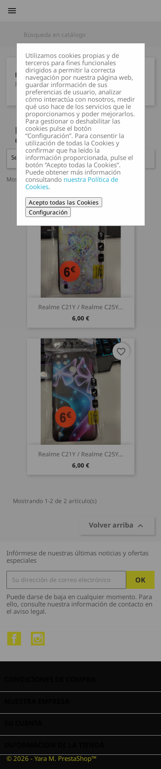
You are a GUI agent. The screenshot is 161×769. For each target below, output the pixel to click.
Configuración (48, 212)
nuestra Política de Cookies (71, 183)
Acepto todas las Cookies (64, 202)
